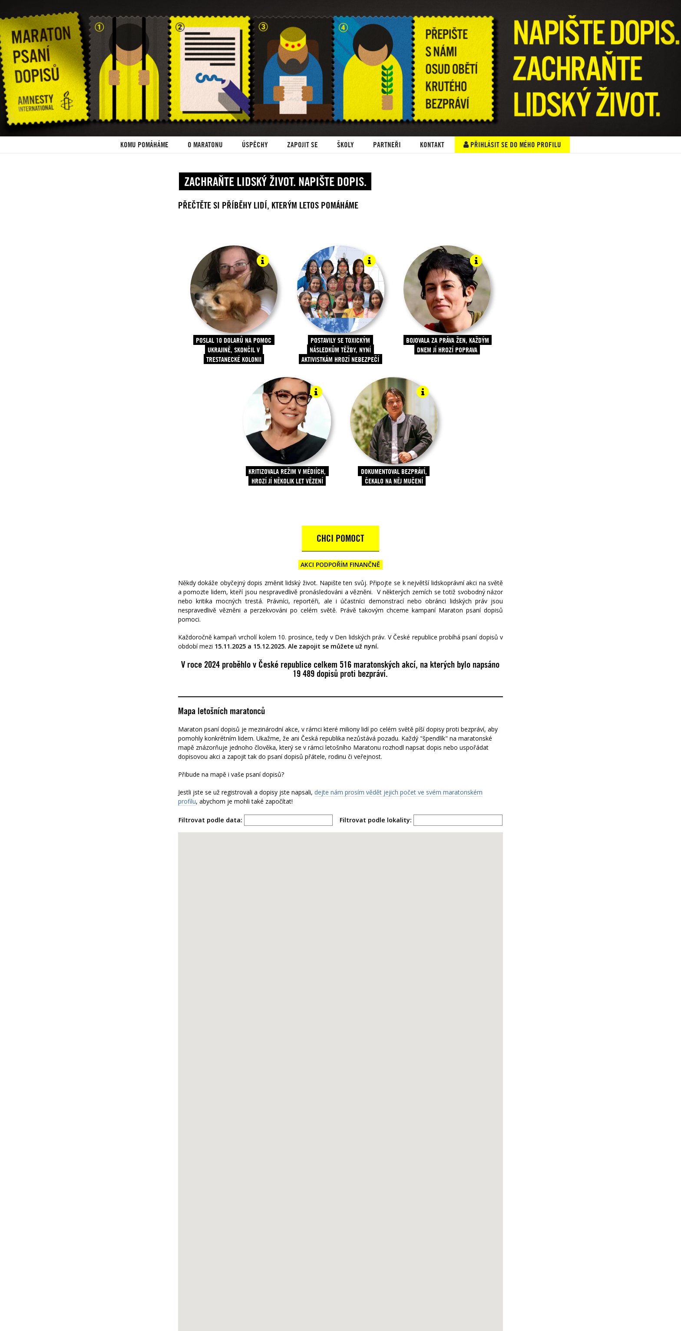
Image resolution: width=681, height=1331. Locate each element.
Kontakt (432, 144)
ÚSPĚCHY (255, 144)
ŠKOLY (345, 144)
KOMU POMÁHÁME (144, 144)
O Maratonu (205, 144)
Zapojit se (302, 144)
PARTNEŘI (387, 144)
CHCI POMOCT (340, 538)
